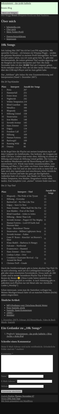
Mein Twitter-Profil (15, 32)
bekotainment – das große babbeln (16, 3)
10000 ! (10, 313)
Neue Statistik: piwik (16, 308)
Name (4, 379)
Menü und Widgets (9, 13)
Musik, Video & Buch (45, 320)
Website (4, 389)
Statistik (11, 322)
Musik (4, 322)
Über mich (11, 29)
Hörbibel (10, 315)
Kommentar (7, 354)
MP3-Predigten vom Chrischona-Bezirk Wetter (27, 305)
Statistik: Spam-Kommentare (19, 310)
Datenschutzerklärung (16, 36)
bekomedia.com (13, 27)
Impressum (11, 39)
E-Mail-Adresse (9, 384)
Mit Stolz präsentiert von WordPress (17, 404)
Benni (33, 320)
